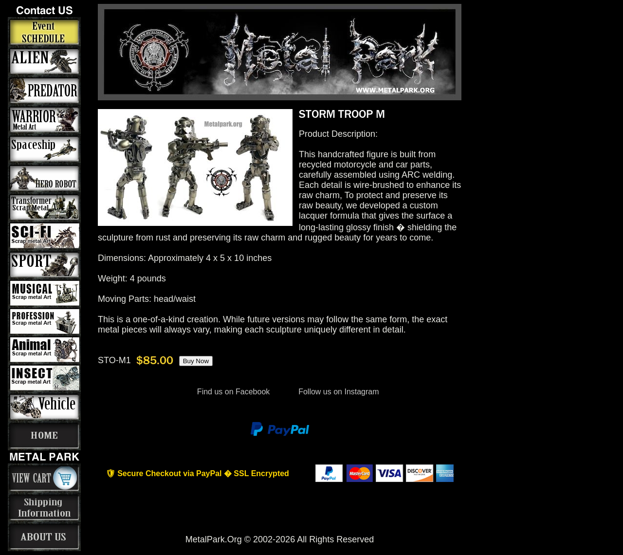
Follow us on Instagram (337, 392)
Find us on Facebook (233, 392)
